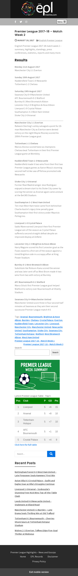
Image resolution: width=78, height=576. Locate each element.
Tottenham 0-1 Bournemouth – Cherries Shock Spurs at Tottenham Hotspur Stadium (34, 522)
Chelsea (35, 320)
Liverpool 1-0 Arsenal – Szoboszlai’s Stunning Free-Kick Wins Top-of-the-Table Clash (36, 493)
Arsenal (24, 316)
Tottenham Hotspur (25, 333)
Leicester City (42, 323)
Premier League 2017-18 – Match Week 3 (43, 344)
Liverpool (54, 323)
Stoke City (42, 330)
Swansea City (55, 330)
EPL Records (37, 556)
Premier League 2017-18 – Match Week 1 (35, 340)
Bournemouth (36, 316)
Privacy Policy (39, 561)
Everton (58, 320)
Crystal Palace (46, 320)
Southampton (29, 330)
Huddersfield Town (24, 323)
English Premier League (50, 40)
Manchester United (41, 327)
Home (23, 556)
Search (18, 347)
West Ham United (30, 337)
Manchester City (23, 327)
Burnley (26, 320)
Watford (40, 333)
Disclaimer (53, 556)
